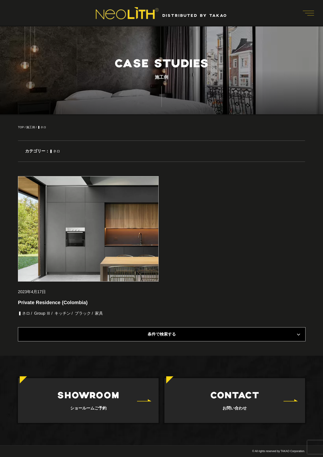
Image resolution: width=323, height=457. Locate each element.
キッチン (63, 313)
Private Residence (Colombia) (53, 302)
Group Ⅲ (42, 313)
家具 (99, 313)
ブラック (83, 313)
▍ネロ (24, 313)
